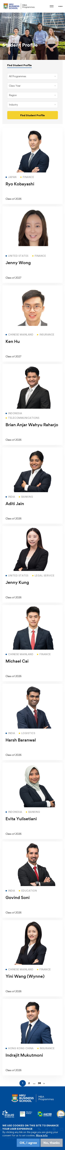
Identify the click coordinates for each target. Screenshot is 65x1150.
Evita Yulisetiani (21, 818)
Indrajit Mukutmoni (24, 1055)
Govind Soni (18, 897)
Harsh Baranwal (21, 739)
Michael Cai (17, 661)
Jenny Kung (17, 582)
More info (42, 1135)
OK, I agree (28, 1143)
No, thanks (51, 1143)
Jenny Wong (18, 262)
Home (6, 17)
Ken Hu (13, 341)
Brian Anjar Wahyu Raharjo (32, 424)
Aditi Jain (15, 503)
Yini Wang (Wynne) (25, 976)
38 (39, 1083)
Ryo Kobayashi (20, 183)
